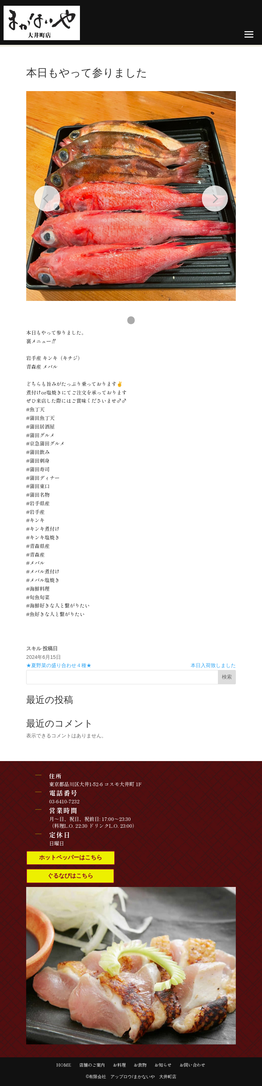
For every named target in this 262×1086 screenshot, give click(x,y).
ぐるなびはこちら (70, 876)
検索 (227, 677)
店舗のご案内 (92, 1065)
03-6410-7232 (64, 801)
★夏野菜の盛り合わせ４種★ (58, 665)
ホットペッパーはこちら (70, 857)
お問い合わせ (192, 1065)
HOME (63, 1065)
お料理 (119, 1065)
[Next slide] (215, 198)
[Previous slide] (47, 198)
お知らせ (163, 1065)
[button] (131, 320)
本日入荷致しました (213, 665)
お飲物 (140, 1065)
